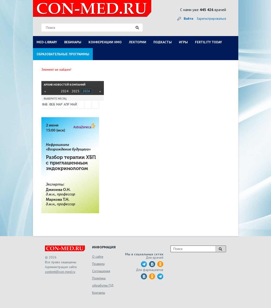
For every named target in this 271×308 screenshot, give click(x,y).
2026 (86, 91)
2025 (75, 91)
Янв (45, 104)
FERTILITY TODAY (208, 42)
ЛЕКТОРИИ (137, 42)
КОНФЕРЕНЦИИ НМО (105, 42)
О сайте (97, 256)
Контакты (98, 292)
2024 (65, 91)
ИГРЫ (183, 42)
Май (73, 104)
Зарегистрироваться (211, 18)
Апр (66, 104)
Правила (98, 264)
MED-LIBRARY (47, 42)
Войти (188, 18)
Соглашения (101, 271)
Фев (52, 104)
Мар (59, 104)
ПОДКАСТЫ (162, 42)
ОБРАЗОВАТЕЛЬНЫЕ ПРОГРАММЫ (63, 54)
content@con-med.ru (60, 272)
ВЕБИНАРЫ (72, 42)
